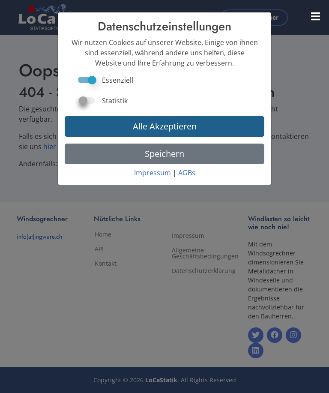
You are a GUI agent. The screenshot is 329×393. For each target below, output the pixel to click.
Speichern (164, 153)
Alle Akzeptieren (165, 126)
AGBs (186, 172)
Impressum (152, 172)
